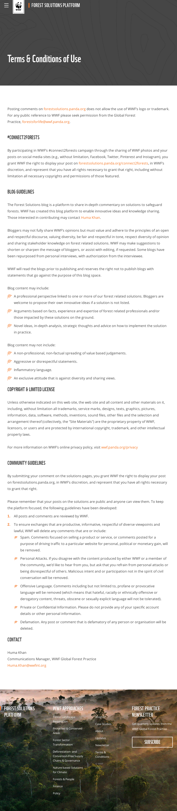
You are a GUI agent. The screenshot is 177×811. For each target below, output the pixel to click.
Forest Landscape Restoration (64, 719)
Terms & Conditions (102, 754)
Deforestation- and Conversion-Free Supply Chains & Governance (68, 756)
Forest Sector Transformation (63, 742)
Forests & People (63, 779)
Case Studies (103, 724)
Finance (58, 786)
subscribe (152, 741)
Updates (100, 738)
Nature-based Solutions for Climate (68, 770)
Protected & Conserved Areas (67, 731)
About (99, 731)
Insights (100, 717)
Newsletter (102, 745)
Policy (56, 793)
